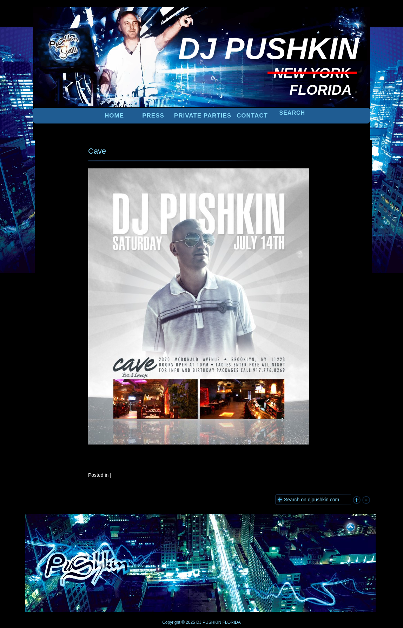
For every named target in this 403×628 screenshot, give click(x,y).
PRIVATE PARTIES (202, 115)
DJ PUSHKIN (208, 622)
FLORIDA (232, 622)
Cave (97, 151)
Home (114, 115)
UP (345, 525)
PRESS (153, 115)
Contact (252, 115)
